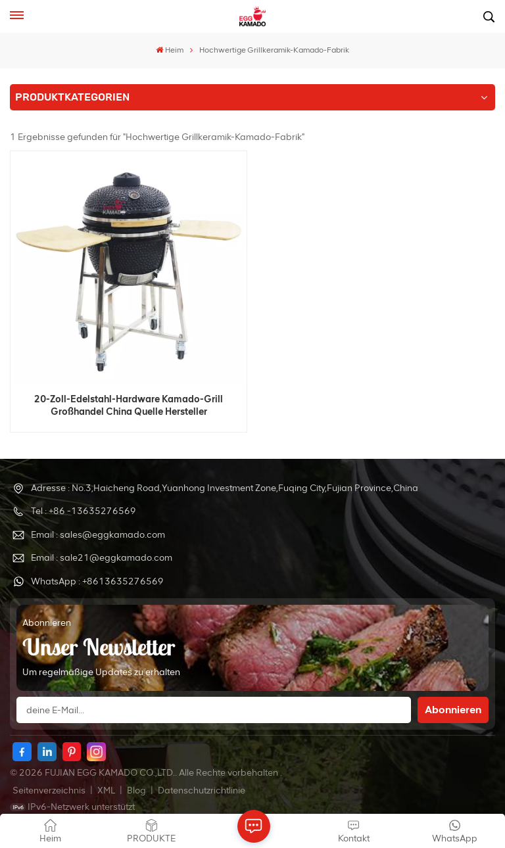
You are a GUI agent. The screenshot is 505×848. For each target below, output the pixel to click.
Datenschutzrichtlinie (201, 790)
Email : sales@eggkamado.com (98, 534)
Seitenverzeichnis (49, 790)
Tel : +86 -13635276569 (83, 511)
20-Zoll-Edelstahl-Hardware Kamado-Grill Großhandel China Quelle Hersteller (128, 405)
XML (106, 790)
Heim (169, 50)
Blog (137, 790)
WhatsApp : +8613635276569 (97, 581)
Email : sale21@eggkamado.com (101, 557)
